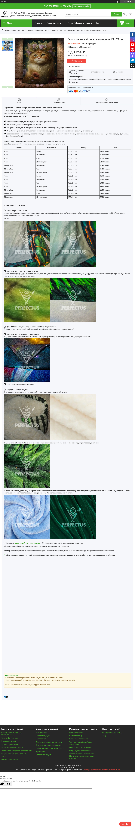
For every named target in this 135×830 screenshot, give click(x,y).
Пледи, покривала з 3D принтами (57, 30)
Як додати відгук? (43, 736)
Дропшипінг (40, 752)
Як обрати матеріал (76, 732)
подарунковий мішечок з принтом (27, 543)
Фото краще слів (81, 6)
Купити (78, 61)
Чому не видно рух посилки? (80, 747)
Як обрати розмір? (76, 736)
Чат (125, 824)
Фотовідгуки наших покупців (12, 747)
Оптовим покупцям (43, 755)
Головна (38, 23)
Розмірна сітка (41, 732)
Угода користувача (8, 741)
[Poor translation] (8, 784)
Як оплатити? (41, 739)
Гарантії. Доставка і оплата (80, 23)
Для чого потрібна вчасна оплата (49, 742)
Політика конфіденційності (111, 770)
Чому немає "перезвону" (78, 739)
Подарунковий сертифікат (112, 732)
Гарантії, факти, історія (9, 738)
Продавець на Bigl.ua (67, 767)
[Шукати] (116, 14)
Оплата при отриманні (9, 759)
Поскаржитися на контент (92, 770)
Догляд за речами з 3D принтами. (49, 745)
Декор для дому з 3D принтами (31, 30)
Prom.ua (78, 765)
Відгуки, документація (9, 744)
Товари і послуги (54, 23)
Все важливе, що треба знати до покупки (16, 751)
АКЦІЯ (104, 736)
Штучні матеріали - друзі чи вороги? (49, 748)
